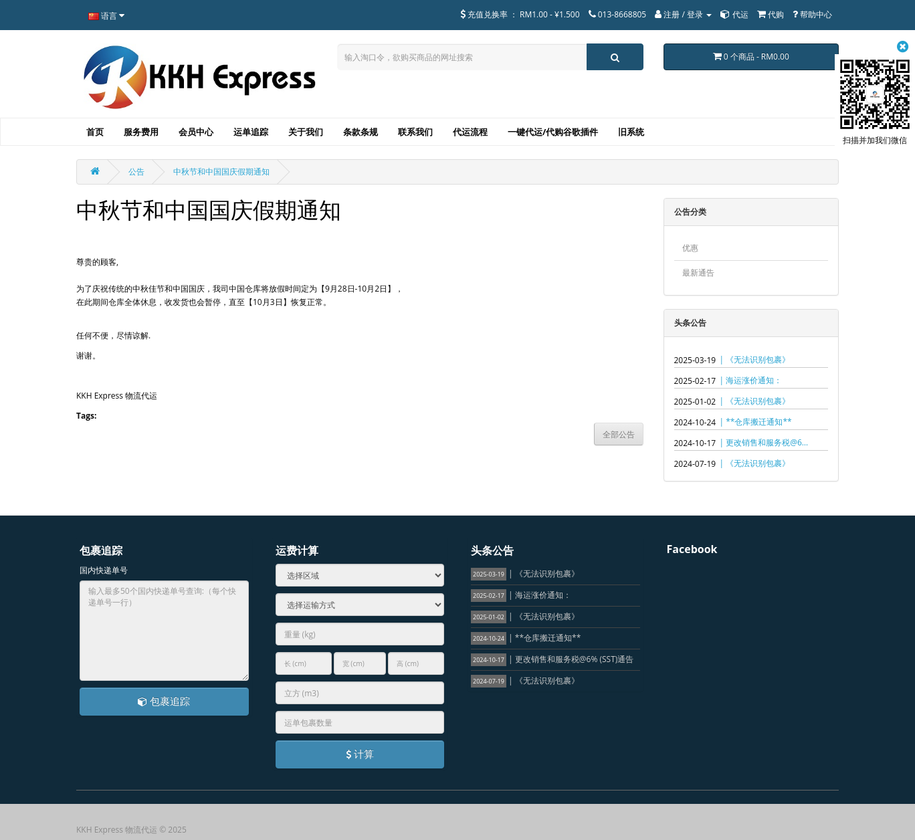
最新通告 (698, 272)
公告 (136, 171)
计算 (360, 753)
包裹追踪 (164, 701)
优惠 (690, 247)
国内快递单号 (104, 570)
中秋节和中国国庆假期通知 (221, 171)
